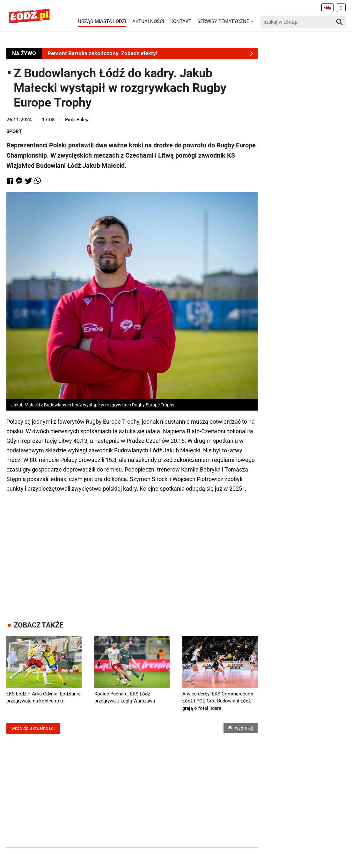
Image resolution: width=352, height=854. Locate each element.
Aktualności (148, 21)
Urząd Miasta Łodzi (102, 21)
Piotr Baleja (77, 120)
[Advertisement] (132, 551)
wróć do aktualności (33, 728)
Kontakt (180, 21)
